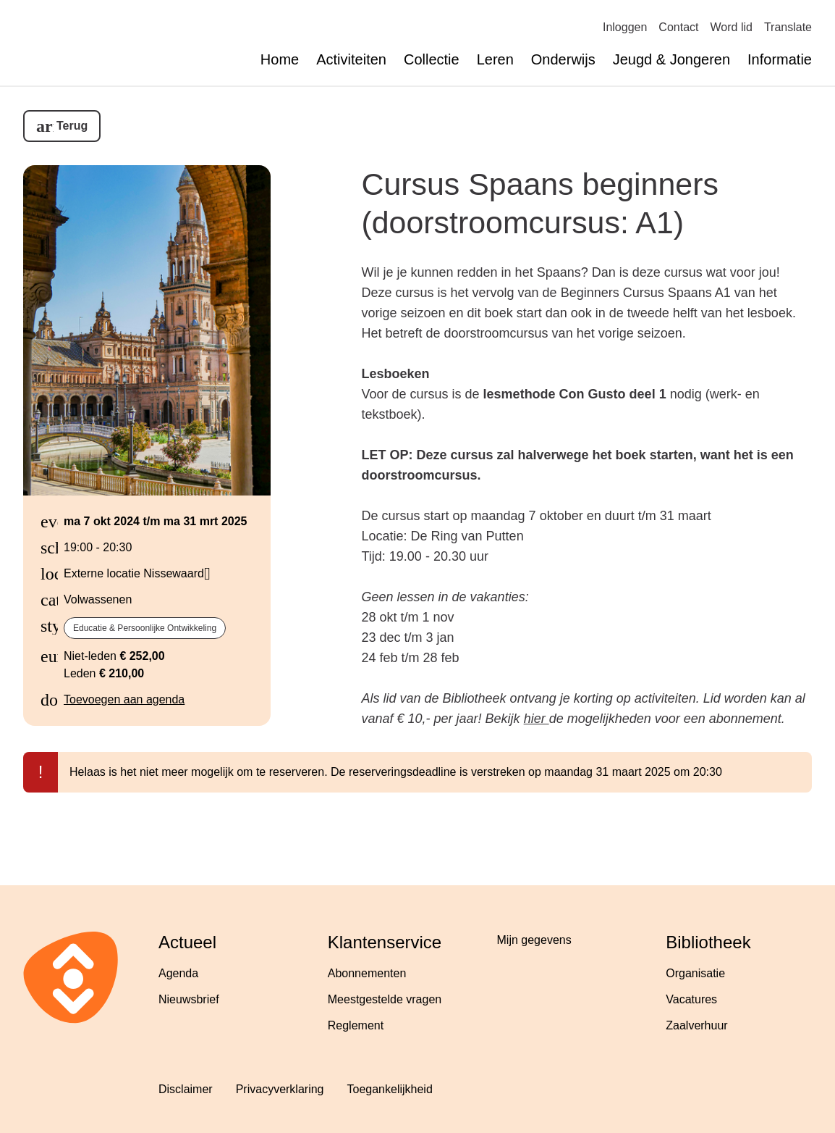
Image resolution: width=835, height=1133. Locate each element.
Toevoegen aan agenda (124, 699)
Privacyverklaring (280, 1089)
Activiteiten (351, 59)
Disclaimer (185, 1089)
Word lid (732, 27)
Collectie (431, 59)
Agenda (178, 973)
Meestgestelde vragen (384, 999)
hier (536, 718)
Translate (788, 27)
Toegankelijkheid (389, 1089)
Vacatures (691, 999)
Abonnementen (367, 973)
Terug (72, 126)
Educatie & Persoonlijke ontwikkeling (144, 628)
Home (279, 59)
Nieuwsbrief (188, 999)
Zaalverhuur (696, 1025)
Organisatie (695, 973)
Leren (495, 59)
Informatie (779, 59)
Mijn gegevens (534, 940)
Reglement (355, 1025)
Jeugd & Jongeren (671, 59)
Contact (678, 27)
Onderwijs (563, 59)
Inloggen (625, 27)
